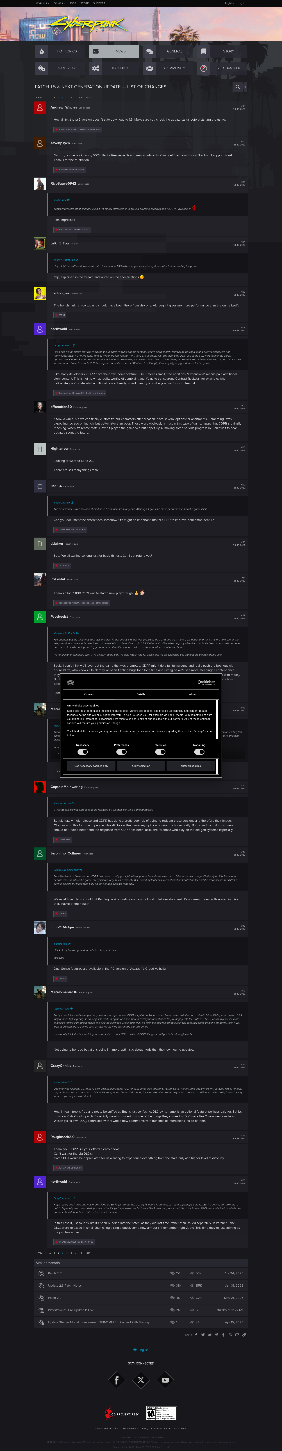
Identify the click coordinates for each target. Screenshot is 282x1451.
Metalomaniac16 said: (66, 637)
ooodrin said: (61, 200)
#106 (237, 334)
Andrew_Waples (65, 107)
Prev (39, 97)
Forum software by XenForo (141, 1447)
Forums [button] (41, 3)
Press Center (180, 1428)
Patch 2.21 (56, 1302)
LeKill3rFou (61, 243)
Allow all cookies (191, 765)
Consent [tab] (89, 694)
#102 (237, 143)
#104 (237, 243)
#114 (237, 791)
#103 (237, 184)
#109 (237, 491)
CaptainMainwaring (68, 791)
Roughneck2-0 (64, 1141)
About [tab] (192, 694)
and (73, 169)
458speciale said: (63, 808)
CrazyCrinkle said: (64, 350)
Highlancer (61, 453)
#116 (237, 932)
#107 (237, 411)
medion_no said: (63, 507)
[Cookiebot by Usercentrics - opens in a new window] (199, 682)
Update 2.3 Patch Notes (66, 1290)
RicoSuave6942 (65, 183)
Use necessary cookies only (91, 765)
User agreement (130, 1428)
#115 (237, 858)
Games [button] (58, 3)
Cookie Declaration (160, 1428)
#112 (237, 621)
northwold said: (62, 1086)
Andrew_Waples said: (65, 260)
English (141, 1350)
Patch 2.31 (56, 1278)
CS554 (57, 491)
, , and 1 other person (85, 607)
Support (99, 3)
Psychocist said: (63, 1013)
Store (84, 3)
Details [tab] (141, 694)
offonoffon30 (62, 411)
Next (87, 97)
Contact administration (106, 1428)
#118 (237, 1070)
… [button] (50, 97)
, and (81, 129)
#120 (237, 1186)
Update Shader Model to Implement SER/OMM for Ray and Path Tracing (99, 1327)
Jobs (73, 3)
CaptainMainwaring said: (67, 874)
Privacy (144, 1428)
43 (80, 97)
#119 (237, 1142)
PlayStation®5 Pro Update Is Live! (72, 1315)
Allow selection (141, 765)
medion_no (61, 293)
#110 (237, 548)
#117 (237, 997)
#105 (237, 293)
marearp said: (62, 948)
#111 (237, 584)
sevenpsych (61, 143)
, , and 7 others (83, 397)
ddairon (58, 548)
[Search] (238, 87)
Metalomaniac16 (65, 997)
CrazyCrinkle (62, 1070)
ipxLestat (59, 584)
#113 (237, 714)
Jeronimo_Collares (67, 858)
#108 (237, 453)
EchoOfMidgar (64, 932)
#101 (237, 108)
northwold (60, 333)
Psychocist (60, 621)
